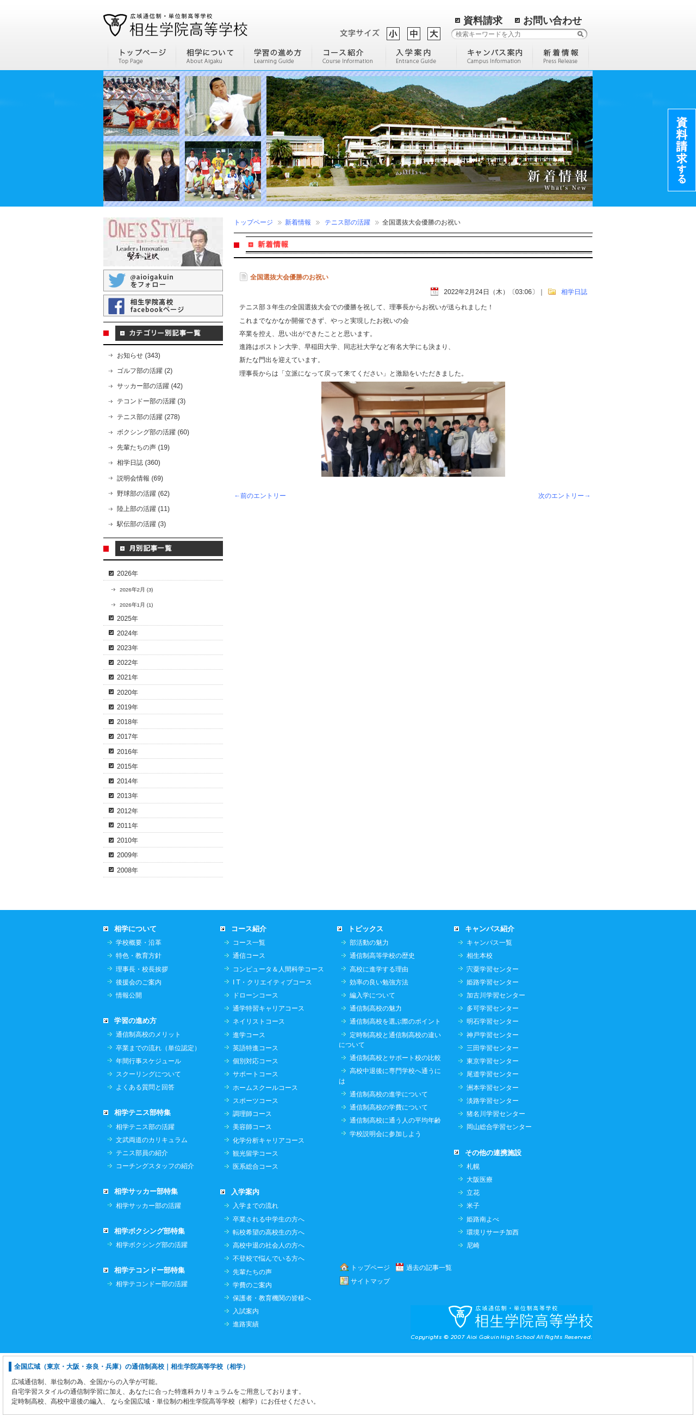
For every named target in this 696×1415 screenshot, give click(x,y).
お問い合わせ (552, 20)
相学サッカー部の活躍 (148, 1267)
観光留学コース (255, 1215)
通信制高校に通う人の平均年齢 (395, 1182)
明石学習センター (493, 1083)
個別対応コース (255, 1122)
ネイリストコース (259, 1083)
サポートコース (255, 1135)
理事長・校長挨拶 (142, 1030)
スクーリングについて (148, 1135)
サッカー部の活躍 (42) (150, 386)
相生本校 (480, 1017)
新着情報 (298, 222)
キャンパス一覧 (489, 1004)
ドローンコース (255, 1057)
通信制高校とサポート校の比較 (395, 1119)
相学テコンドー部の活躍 (152, 1345)
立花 (473, 1254)
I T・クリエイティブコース (272, 1044)
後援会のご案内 (138, 1044)
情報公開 (129, 1057)
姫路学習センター (493, 1044)
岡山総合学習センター (499, 1188)
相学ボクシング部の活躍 (152, 1306)
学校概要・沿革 (138, 1004)
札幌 (473, 1228)
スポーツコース (255, 1162)
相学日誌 (574, 292)
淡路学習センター (493, 1162)
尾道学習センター (493, 1135)
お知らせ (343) (138, 355)
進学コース (249, 1096)
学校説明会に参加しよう (385, 1195)
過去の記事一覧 (429, 1329)
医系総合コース (255, 1228)
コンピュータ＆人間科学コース (278, 1030)
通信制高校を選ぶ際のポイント (395, 1083)
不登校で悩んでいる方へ (268, 1320)
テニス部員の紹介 (142, 1214)
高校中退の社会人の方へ (268, 1307)
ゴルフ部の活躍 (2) (144, 371)
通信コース (249, 1017)
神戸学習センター (493, 1096)
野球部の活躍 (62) (143, 493)
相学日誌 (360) (138, 462)
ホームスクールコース (265, 1149)
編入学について (372, 1057)
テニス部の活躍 (347, 222)
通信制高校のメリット (148, 1096)
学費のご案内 (252, 1346)
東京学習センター (493, 1122)
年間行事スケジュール (148, 1122)
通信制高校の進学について (389, 1156)
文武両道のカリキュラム (152, 1201)
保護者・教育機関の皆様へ (272, 1359)
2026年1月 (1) (136, 605)
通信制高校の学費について (389, 1169)
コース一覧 (249, 1004)
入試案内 (246, 1372)
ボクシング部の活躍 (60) (153, 432)
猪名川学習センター (496, 1175)
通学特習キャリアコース (268, 1070)
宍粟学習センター (493, 1030)
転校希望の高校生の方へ (268, 1294)
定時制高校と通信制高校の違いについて (390, 1101)
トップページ (253, 222)
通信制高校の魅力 (376, 1070)
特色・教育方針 (138, 1017)
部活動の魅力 (369, 1004)
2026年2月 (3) (136, 590)
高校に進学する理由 (379, 1030)
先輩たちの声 (252, 1333)
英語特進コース (255, 1109)
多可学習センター (493, 1070)
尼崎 (473, 1307)
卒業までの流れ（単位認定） (158, 1109)
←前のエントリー (260, 496)
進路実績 (246, 1385)
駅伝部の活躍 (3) (141, 524)
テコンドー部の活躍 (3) (151, 401)
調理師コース (252, 1175)
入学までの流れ (255, 1267)
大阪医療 (480, 1241)
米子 (473, 1267)
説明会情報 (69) (140, 478)
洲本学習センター (493, 1149)
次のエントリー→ (564, 496)
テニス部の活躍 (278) (148, 417)
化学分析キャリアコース (268, 1202)
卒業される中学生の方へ (268, 1281)
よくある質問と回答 (145, 1148)
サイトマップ (370, 1343)
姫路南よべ (483, 1281)
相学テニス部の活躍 (145, 1188)
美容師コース (252, 1188)
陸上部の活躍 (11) (143, 509)
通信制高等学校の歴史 (382, 1017)
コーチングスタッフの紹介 (155, 1227)
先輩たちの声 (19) (143, 447)
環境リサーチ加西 (493, 1294)
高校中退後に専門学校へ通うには (390, 1137)
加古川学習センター (496, 1057)
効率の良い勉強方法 (379, 1044)
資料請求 (482, 20)
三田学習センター (493, 1109)
